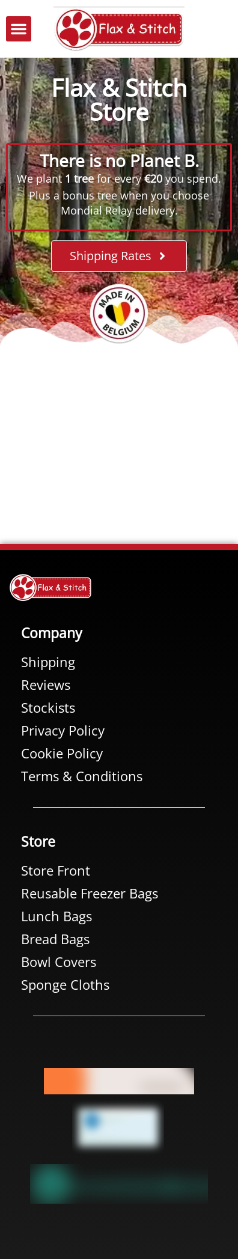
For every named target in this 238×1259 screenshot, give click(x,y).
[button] (18, 28)
